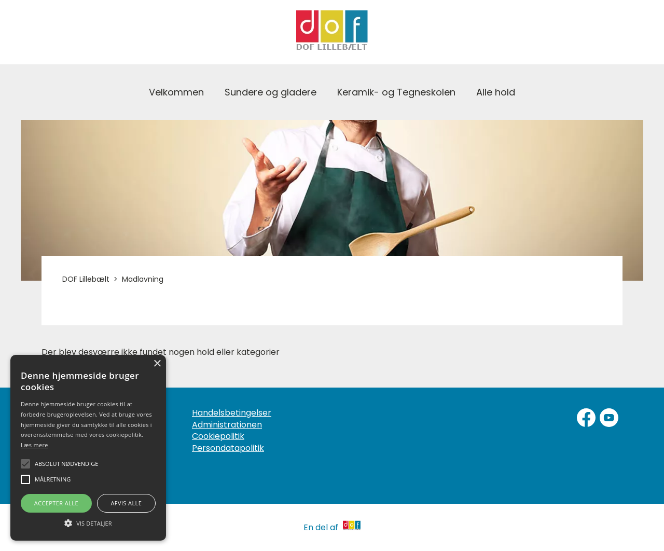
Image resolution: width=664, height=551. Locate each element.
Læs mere (34, 445)
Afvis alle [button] (126, 503)
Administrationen (227, 425)
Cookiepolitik (218, 436)
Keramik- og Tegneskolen (396, 92)
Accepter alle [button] (56, 503)
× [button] (157, 364)
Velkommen (176, 92)
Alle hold (495, 92)
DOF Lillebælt (85, 279)
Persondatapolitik (228, 448)
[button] (88, 522)
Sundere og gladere (270, 92)
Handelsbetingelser (231, 413)
